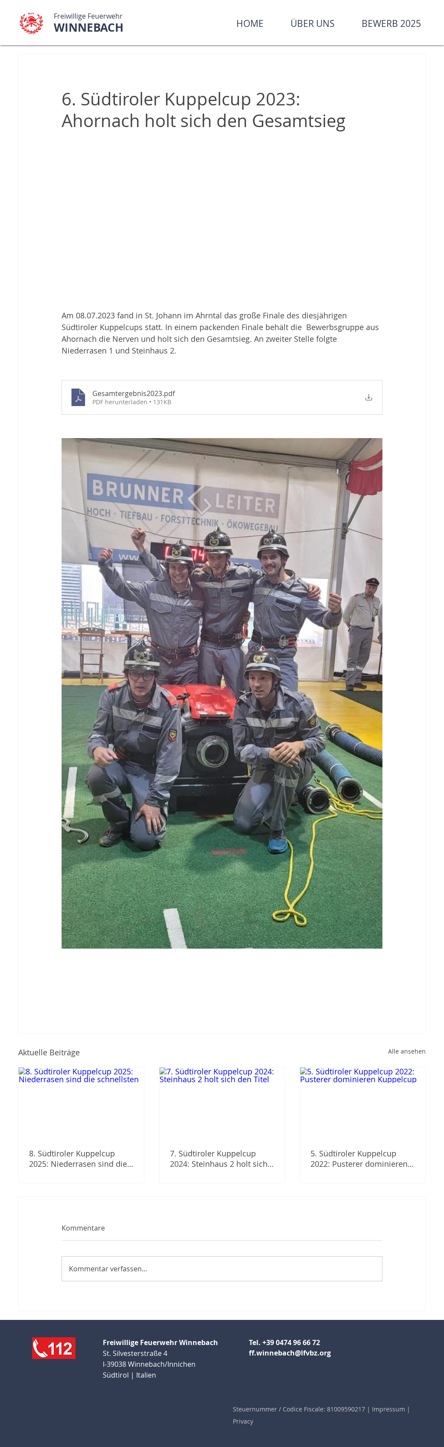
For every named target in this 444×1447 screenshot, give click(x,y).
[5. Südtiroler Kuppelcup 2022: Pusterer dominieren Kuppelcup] (362, 1102)
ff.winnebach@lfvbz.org (290, 1353)
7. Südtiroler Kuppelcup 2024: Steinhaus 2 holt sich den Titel (219, 1158)
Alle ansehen (407, 1051)
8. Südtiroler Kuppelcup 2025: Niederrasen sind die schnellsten (78, 1158)
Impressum (389, 1409)
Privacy (243, 1421)
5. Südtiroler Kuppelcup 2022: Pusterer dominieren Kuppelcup (359, 1158)
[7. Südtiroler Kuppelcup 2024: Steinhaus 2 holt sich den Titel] (222, 1102)
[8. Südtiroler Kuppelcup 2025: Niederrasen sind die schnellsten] (81, 1102)
